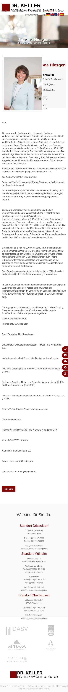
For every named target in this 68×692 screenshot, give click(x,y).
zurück (9, 488)
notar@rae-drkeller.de (34, 583)
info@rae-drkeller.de (34, 546)
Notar (61, 11)
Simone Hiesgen (42, 43)
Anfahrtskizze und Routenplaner (33, 549)
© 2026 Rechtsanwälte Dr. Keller (14, 686)
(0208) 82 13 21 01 (37, 580)
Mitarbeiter (31, 15)
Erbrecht (35, 11)
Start (20, 43)
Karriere (46, 15)
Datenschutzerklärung (39, 688)
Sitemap (63, 686)
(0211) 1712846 (37, 538)
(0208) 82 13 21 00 (37, 569)
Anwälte (49, 11)
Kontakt (59, 15)
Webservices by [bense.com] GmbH (44, 686)
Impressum (24, 688)
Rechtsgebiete (19, 11)
